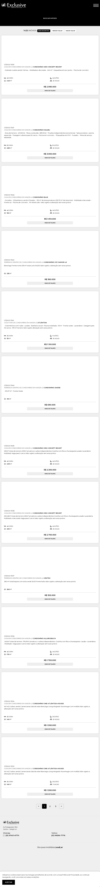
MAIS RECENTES (43, 31)
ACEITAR (8, 882)
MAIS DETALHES (50, 90)
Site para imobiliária (50, 847)
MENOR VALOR (57, 31)
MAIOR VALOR (70, 31)
